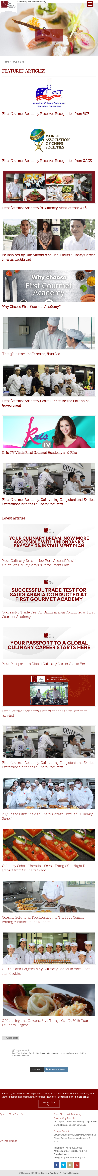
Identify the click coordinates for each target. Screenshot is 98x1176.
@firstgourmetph (21, 1050)
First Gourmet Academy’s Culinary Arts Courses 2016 (44, 208)
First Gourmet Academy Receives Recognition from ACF (45, 114)
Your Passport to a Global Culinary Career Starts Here (44, 664)
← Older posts (10, 1038)
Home (6, 62)
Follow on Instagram (56, 1069)
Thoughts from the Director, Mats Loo (31, 354)
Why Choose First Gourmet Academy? (31, 307)
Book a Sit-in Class (49, 1103)
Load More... (37, 1069)
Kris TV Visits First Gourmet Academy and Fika (39, 453)
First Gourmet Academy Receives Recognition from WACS (47, 161)
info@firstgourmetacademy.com (70, 1157)
